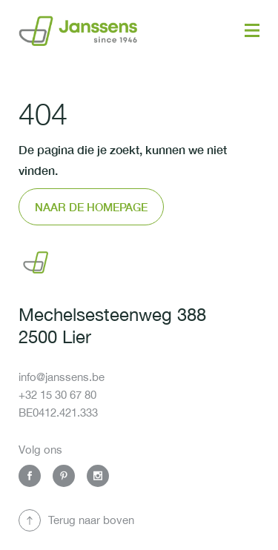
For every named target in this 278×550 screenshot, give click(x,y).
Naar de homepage (91, 206)
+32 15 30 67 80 (57, 394)
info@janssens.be (62, 377)
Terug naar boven (91, 520)
